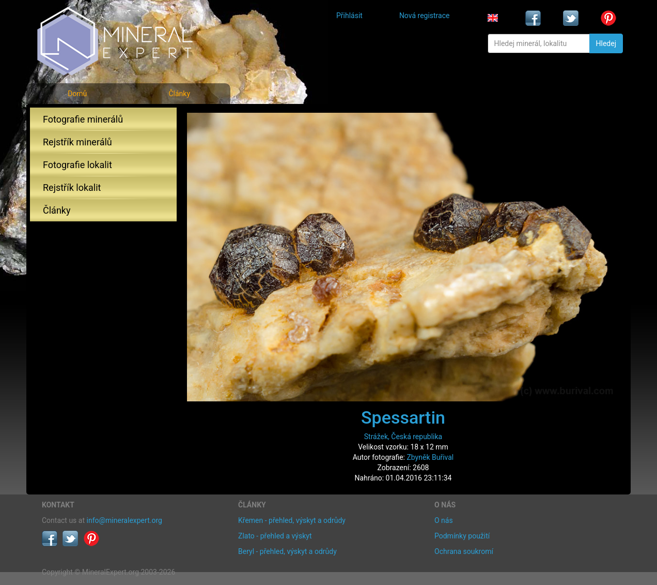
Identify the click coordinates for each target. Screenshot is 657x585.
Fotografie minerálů (83, 119)
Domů (77, 93)
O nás (443, 520)
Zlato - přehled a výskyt (274, 536)
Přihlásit (349, 15)
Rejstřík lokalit (72, 187)
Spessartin (403, 417)
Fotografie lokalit (77, 164)
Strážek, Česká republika (403, 436)
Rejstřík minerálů (77, 142)
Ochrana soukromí (463, 551)
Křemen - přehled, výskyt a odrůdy (292, 520)
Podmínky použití (462, 536)
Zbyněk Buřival (429, 457)
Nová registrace (424, 15)
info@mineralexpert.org (124, 520)
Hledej (606, 43)
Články (179, 93)
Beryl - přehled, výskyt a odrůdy (287, 551)
